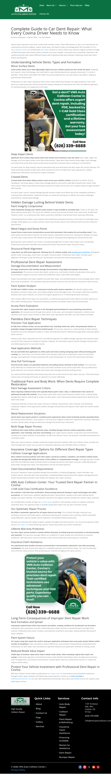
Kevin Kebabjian (19, 37)
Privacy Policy (18, 770)
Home (42, 5)
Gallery (39, 722)
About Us (50, 5)
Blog (38, 708)
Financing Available (64, 739)
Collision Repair (63, 713)
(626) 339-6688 (92, 715)
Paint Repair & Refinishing (66, 721)
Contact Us (44, 13)
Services (62, 5)
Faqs (38, 717)
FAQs (87, 5)
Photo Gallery (76, 5)
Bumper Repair (67, 757)
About (39, 704)
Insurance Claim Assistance (64, 730)
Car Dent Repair (45, 37)
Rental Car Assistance (64, 747)
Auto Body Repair (64, 705)
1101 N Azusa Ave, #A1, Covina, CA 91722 (91, 707)
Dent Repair (65, 753)
